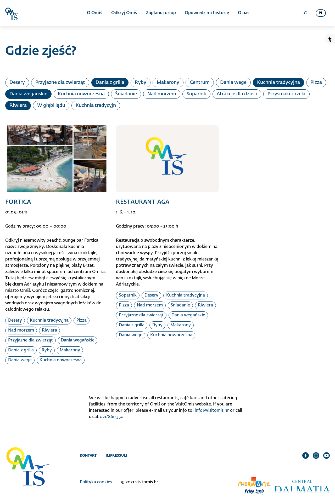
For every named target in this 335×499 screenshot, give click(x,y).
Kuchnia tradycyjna (278, 82)
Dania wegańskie (28, 94)
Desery (17, 82)
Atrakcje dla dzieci (237, 94)
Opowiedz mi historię (207, 13)
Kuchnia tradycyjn (96, 105)
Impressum (116, 455)
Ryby (140, 82)
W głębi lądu (51, 105)
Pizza (316, 82)
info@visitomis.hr (212, 411)
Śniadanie (126, 94)
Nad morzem (161, 94)
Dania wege (233, 82)
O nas (243, 13)
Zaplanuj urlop (161, 13)
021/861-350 (112, 417)
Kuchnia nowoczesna (81, 94)
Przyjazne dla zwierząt (60, 82)
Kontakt (88, 455)
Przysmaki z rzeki (286, 94)
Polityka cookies (96, 482)
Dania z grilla (110, 82)
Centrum (200, 82)
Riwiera (18, 105)
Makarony (168, 82)
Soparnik (196, 94)
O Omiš (94, 13)
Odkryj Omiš (124, 13)
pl (321, 13)
